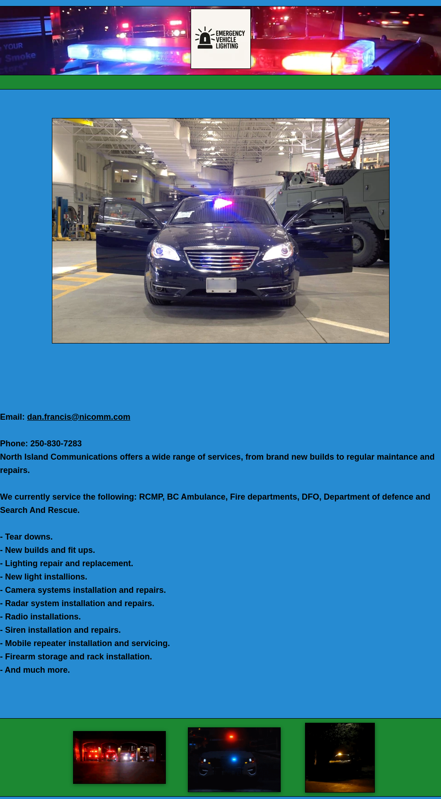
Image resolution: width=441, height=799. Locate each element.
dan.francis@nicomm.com (78, 417)
